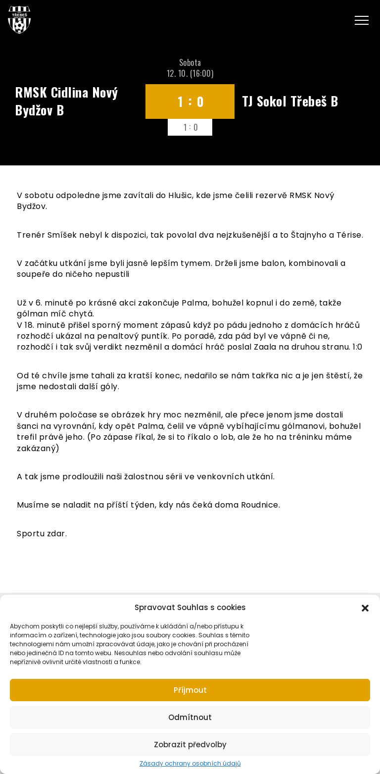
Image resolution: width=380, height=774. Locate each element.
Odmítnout (190, 717)
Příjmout (190, 690)
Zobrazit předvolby (190, 744)
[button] (365, 607)
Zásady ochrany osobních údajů (190, 764)
